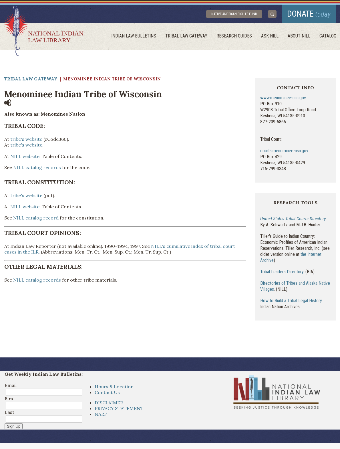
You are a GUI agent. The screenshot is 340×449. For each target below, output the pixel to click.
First (10, 398)
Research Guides (234, 36)
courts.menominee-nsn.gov (284, 150)
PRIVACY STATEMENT (119, 408)
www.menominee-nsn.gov (283, 97)
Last (9, 412)
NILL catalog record (36, 218)
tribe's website (26, 139)
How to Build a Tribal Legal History (291, 300)
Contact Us (107, 392)
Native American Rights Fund (234, 14)
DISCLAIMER (109, 403)
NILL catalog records (37, 167)
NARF (101, 414)
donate (309, 14)
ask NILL (270, 36)
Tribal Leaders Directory (281, 271)
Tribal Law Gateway (186, 36)
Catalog (327, 36)
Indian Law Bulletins (133, 36)
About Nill (299, 36)
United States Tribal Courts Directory (293, 218)
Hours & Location (114, 386)
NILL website (24, 156)
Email (11, 385)
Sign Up (13, 426)
